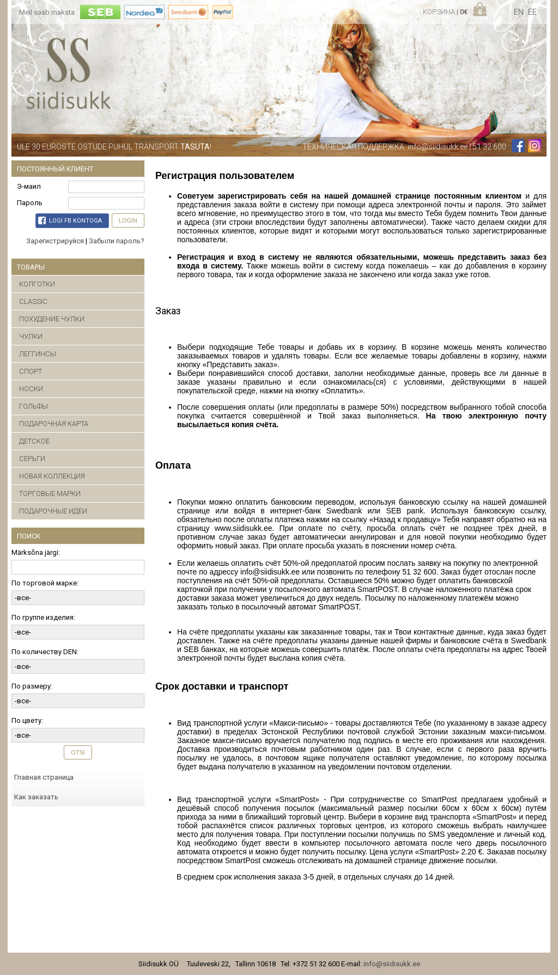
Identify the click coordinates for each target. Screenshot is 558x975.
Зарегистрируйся (55, 241)
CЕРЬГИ (32, 458)
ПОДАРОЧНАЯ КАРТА (53, 424)
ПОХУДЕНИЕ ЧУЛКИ (51, 319)
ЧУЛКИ (31, 336)
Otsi (78, 752)
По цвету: (27, 720)
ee (532, 12)
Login (128, 220)
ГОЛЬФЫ (33, 406)
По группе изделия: (43, 617)
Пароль (30, 203)
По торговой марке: (44, 583)
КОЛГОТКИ (37, 284)
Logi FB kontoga (70, 220)
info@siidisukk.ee (438, 146)
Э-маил (29, 186)
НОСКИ (31, 389)
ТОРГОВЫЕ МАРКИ (50, 493)
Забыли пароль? (116, 241)
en (519, 12)
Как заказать (36, 797)
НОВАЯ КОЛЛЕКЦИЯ (52, 476)
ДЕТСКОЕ (34, 441)
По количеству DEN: (44, 652)
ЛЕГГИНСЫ (37, 354)
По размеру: (31, 686)
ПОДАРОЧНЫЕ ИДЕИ (53, 511)
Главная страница (44, 777)
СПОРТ (30, 371)
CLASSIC (33, 301)
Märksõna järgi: (35, 552)
